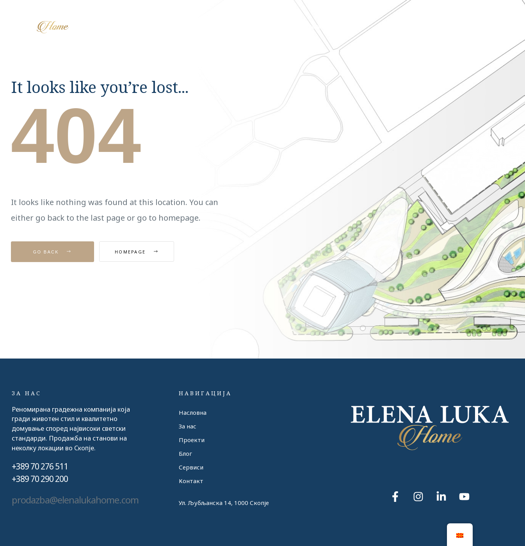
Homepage (143, 252)
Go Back (52, 252)
